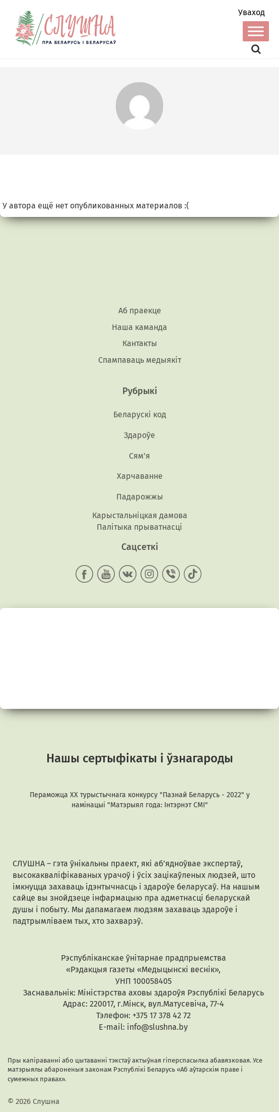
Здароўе (139, 435)
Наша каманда (139, 327)
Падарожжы (139, 497)
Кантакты (139, 343)
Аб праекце (139, 310)
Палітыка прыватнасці (139, 527)
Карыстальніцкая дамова (139, 515)
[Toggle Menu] (256, 31)
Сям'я (139, 456)
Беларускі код (139, 414)
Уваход (251, 13)
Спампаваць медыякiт (139, 360)
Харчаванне (140, 476)
